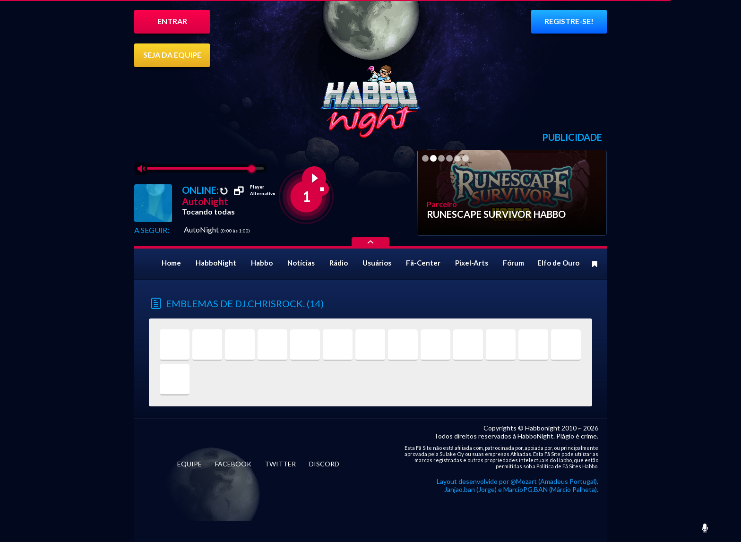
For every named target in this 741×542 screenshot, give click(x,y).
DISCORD (324, 464)
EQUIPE (189, 464)
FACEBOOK (233, 464)
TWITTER (280, 464)
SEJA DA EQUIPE (172, 54)
